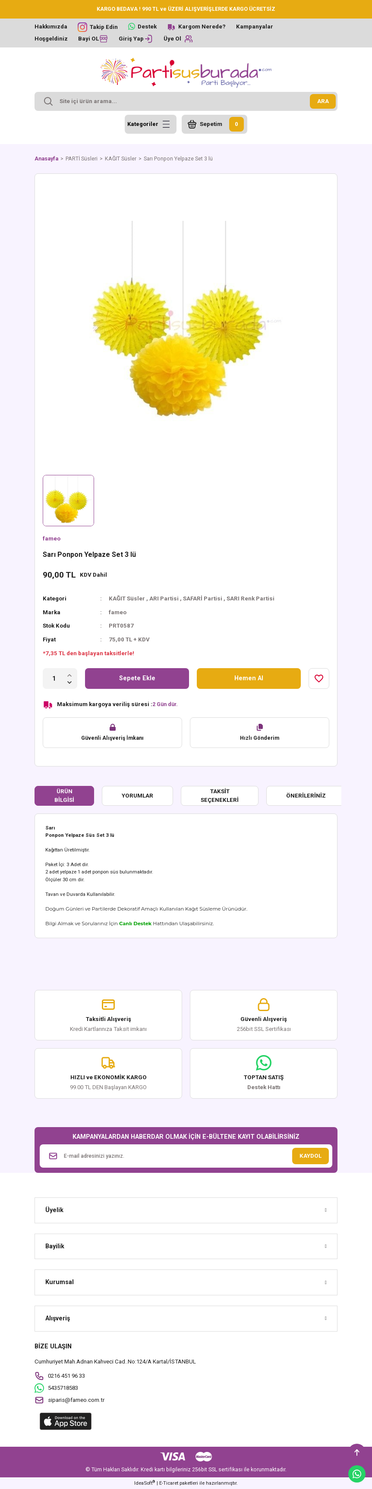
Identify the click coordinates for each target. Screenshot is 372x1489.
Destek (147, 26)
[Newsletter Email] (186, 1156)
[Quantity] (54, 679)
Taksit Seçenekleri (220, 795)
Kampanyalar (254, 26)
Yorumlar (137, 795)
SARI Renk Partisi (250, 598)
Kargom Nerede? (202, 26)
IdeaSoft (144, 1483)
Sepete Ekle (137, 678)
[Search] (186, 101)
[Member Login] (136, 39)
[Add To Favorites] (319, 678)
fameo (51, 538)
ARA (323, 101)
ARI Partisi (164, 598)
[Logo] (186, 73)
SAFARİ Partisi (202, 598)
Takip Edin (104, 27)
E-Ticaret (168, 1483)
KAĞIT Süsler (127, 598)
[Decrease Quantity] (69, 682)
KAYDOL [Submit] (310, 1156)
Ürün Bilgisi (64, 795)
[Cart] (214, 124)
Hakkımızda (51, 26)
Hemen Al (248, 678)
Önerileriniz (306, 795)
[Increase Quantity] (69, 675)
